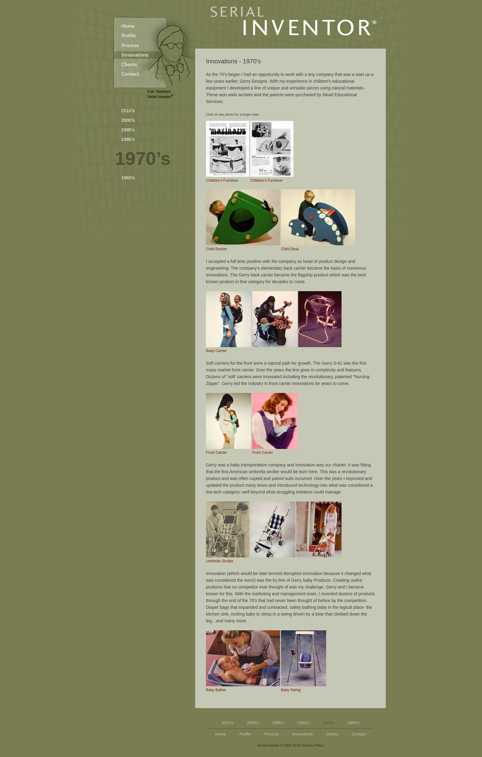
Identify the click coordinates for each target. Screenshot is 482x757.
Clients (332, 734)
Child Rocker (243, 220)
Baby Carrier (228, 322)
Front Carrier (228, 424)
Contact (359, 734)
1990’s (128, 129)
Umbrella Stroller (227, 532)
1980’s (128, 139)
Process (271, 734)
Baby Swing (303, 661)
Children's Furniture (227, 152)
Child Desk (318, 220)
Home (220, 734)
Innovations (302, 734)
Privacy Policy (312, 745)
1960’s (128, 177)
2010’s (128, 110)
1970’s (143, 158)
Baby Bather (243, 661)
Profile (245, 734)
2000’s (128, 120)
